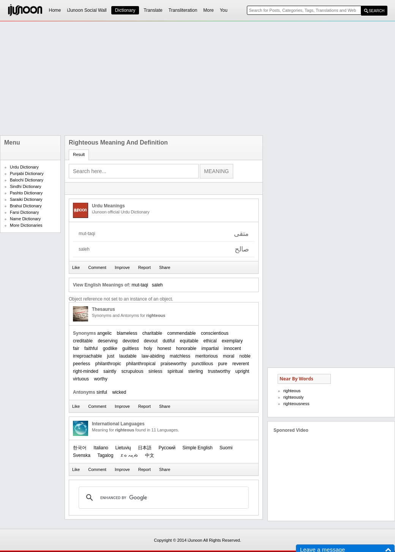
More (208, 10)
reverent (240, 363)
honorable (186, 348)
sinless (156, 371)
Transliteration (183, 10)
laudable (127, 356)
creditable (83, 341)
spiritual (175, 371)
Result (79, 154)
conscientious (215, 333)
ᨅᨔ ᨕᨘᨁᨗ (129, 455)
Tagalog (105, 455)
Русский (166, 447)
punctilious (202, 363)
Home (55, 10)
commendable (181, 333)
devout (151, 341)
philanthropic (108, 363)
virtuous (81, 379)
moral (228, 356)
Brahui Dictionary (26, 206)
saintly (109, 371)
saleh (157, 285)
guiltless (130, 348)
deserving (107, 341)
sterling (195, 371)
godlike (110, 348)
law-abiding (153, 356)
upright (242, 371)
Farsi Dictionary (24, 212)
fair (76, 348)
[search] (162, 497)
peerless (81, 363)
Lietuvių (123, 447)
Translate (153, 10)
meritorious (206, 356)
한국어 (80, 447)
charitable (152, 333)
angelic (104, 333)
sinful (101, 392)
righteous (291, 390)
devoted (131, 341)
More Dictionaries (26, 225)
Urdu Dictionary (24, 167)
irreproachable (87, 356)
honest (164, 348)
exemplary (232, 341)
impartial (209, 348)
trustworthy (219, 371)
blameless (127, 333)
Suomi (226, 447)
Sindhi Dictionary (25, 186)
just (110, 356)
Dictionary (125, 10)
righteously (293, 397)
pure (222, 363)
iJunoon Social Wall (87, 10)
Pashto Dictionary (26, 193)
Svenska (81, 455)
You (224, 10)
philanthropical (140, 363)
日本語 (145, 447)
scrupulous (132, 371)
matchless (180, 356)
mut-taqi (139, 285)
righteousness (296, 403)
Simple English (197, 447)
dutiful (169, 341)
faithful (91, 348)
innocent (232, 348)
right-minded (85, 371)
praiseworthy (173, 363)
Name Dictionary (25, 218)
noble (244, 356)
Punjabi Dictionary (27, 173)
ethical (210, 341)
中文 (149, 455)
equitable (189, 341)
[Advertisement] (180, 78)
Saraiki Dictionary (26, 199)
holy (148, 348)
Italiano (100, 447)
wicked (119, 392)
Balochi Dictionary (26, 180)
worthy (100, 379)
